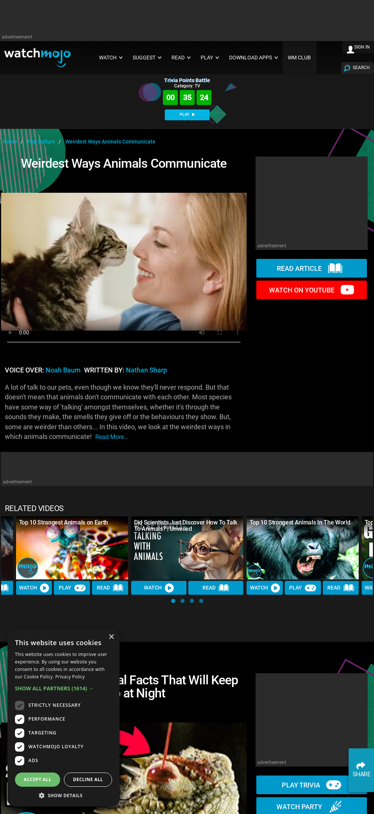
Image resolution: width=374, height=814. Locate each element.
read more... (111, 436)
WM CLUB (299, 58)
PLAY (187, 114)
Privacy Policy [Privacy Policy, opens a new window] (70, 677)
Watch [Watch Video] (34, 588)
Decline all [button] (88, 779)
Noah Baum (63, 370)
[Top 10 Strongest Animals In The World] (303, 547)
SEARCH (361, 67)
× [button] (111, 637)
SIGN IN (362, 47)
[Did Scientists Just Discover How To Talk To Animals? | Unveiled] (187, 547)
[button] (173, 601)
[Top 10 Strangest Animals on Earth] (72, 547)
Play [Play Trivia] (72, 588)
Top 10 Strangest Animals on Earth (63, 522)
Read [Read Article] (110, 588)
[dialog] (63, 718)
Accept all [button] (38, 779)
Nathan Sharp (146, 370)
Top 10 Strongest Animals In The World (300, 522)
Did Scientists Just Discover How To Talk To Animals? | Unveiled (185, 525)
